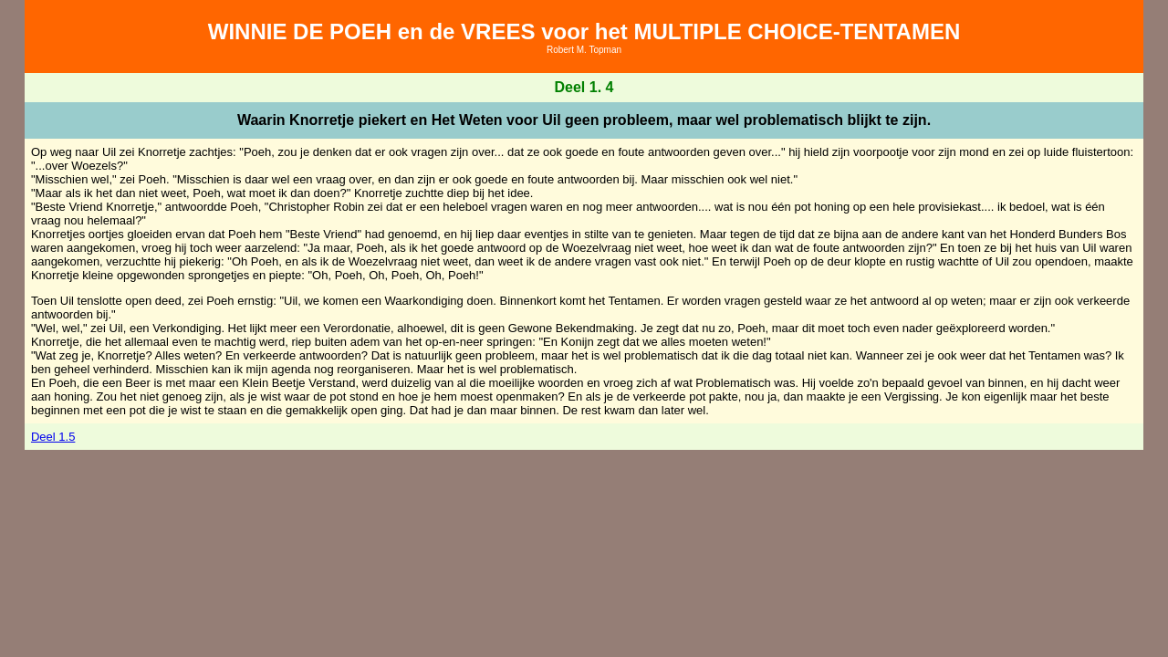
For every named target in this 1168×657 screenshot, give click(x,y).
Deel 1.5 (53, 436)
